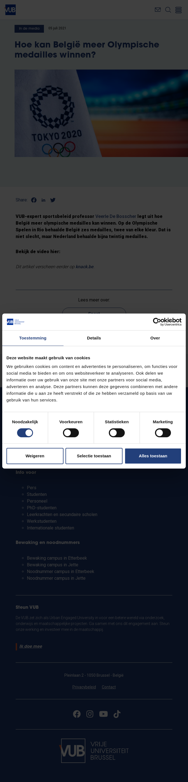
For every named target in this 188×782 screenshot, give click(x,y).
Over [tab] (155, 338)
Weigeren (34, 455)
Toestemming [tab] (33, 338)
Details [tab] (94, 338)
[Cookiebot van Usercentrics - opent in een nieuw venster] (157, 322)
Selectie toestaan (94, 455)
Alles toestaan (153, 455)
